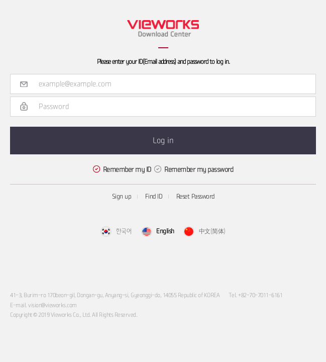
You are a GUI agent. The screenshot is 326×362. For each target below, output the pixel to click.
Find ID (154, 197)
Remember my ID (127, 169)
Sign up (122, 197)
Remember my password (198, 169)
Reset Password (195, 197)
